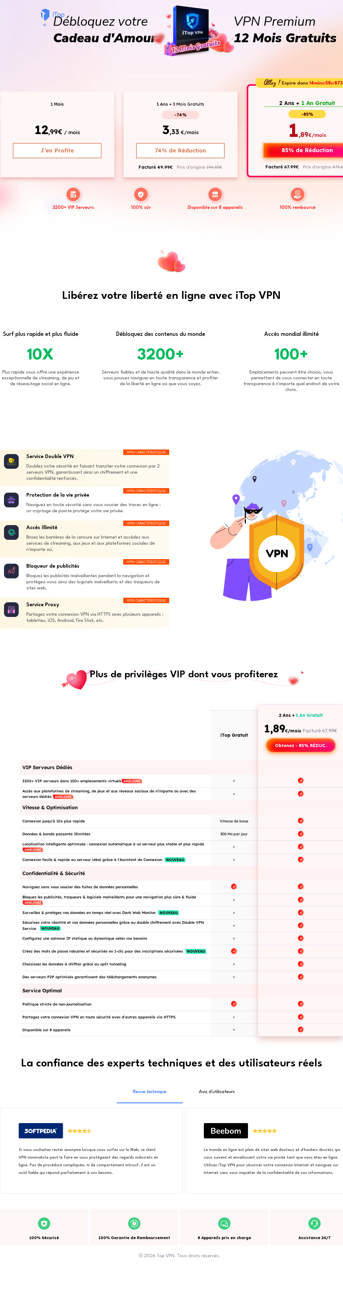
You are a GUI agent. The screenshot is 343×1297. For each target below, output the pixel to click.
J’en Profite (57, 150)
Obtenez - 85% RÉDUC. (300, 745)
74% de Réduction (180, 150)
